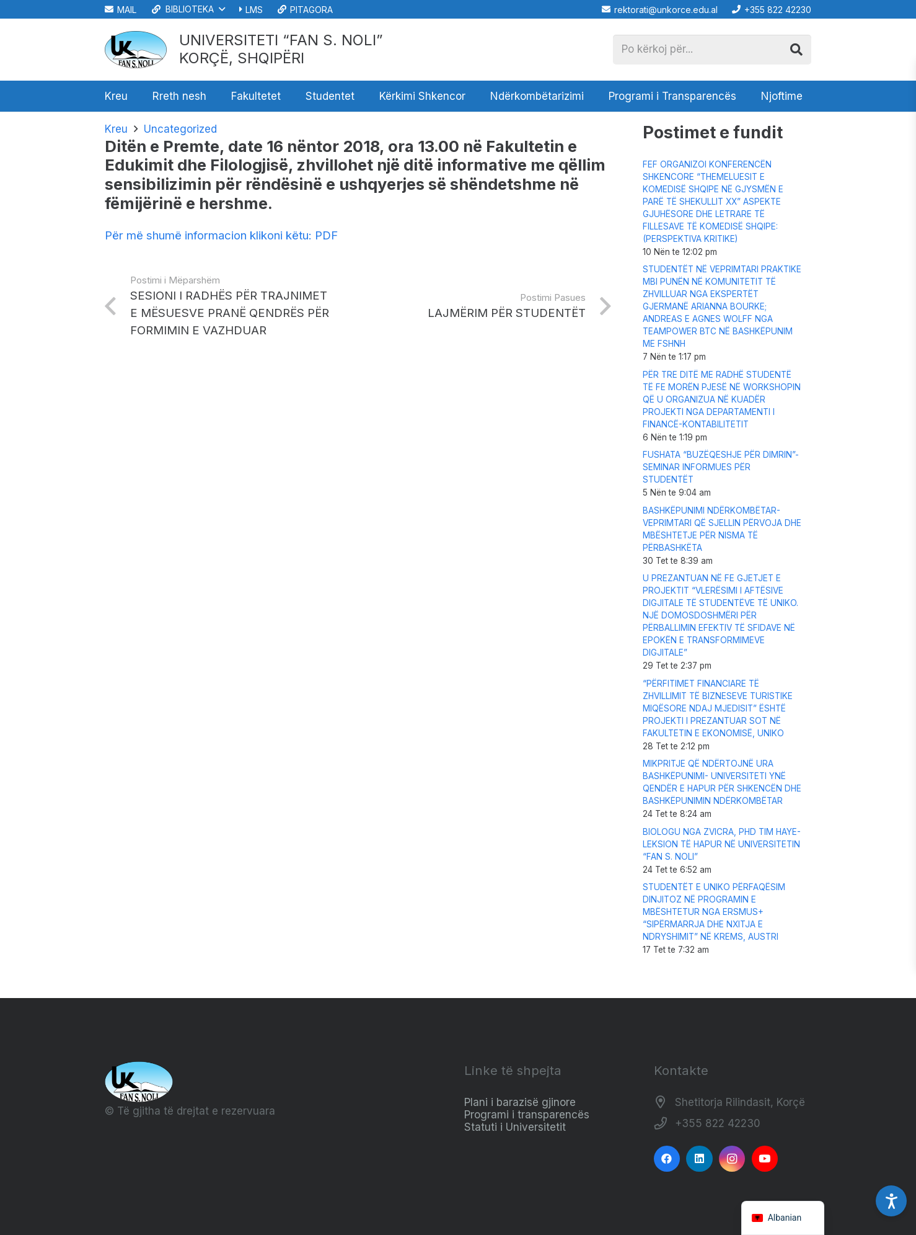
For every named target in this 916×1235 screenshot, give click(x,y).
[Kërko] (796, 49)
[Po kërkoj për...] (712, 50)
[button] (187, 9)
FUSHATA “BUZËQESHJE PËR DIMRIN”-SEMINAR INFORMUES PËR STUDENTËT (721, 467)
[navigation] (783, 1218)
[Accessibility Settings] (891, 1200)
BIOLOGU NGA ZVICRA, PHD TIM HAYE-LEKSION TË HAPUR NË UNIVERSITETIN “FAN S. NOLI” (722, 844)
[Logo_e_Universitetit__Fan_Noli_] (136, 49)
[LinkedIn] (699, 1159)
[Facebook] (667, 1159)
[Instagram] (732, 1159)
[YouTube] (765, 1159)
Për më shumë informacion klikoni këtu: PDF (221, 235)
